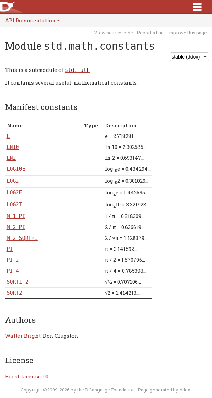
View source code (113, 32)
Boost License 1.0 (26, 376)
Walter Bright (23, 335)
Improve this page (187, 32)
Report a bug (150, 32)
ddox (185, 390)
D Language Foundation (110, 390)
